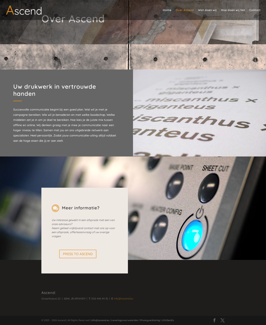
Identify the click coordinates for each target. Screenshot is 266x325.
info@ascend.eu (119, 298)
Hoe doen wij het (233, 10)
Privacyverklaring (150, 320)
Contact (255, 10)
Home (167, 10)
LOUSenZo (168, 320)
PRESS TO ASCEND (78, 254)
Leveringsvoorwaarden (124, 320)
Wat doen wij (207, 10)
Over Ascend (185, 10)
